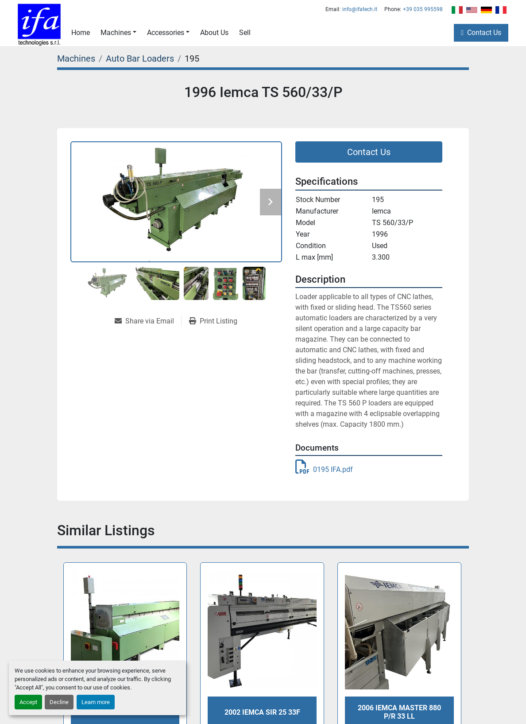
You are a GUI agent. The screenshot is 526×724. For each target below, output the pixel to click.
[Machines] (76, 58)
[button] (118, 32)
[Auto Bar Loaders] (140, 58)
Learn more (95, 702)
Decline (59, 702)
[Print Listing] (213, 321)
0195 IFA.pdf (324, 469)
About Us (214, 32)
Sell (245, 32)
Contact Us (484, 32)
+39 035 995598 (423, 9)
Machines (116, 32)
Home (80, 32)
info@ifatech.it (359, 9)
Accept (28, 702)
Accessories (165, 32)
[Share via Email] (148, 321)
